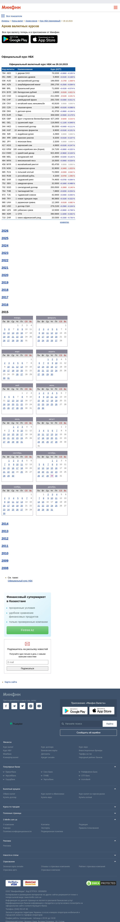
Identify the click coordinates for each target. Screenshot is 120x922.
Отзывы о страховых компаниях (55, 866)
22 (17, 337)
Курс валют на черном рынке (92, 794)
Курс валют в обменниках (52, 794)
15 (17, 333)
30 (22, 340)
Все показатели (14, 16)
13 (8, 333)
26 (4, 340)
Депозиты (45, 754)
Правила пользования (89, 828)
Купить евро (46, 797)
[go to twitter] (22, 706)
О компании (8, 824)
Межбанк (7, 754)
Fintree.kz (27, 630)
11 (47, 333)
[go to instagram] (31, 706)
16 (22, 333)
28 (13, 340)
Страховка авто (10, 870)
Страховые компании (50, 870)
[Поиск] (110, 724)
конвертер (64, 222)
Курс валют (8, 747)
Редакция (83, 824)
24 (43, 340)
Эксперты (45, 828)
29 (17, 340)
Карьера (6, 828)
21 (13, 337)
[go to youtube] (39, 706)
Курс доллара (47, 747)
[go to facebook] (6, 706)
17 (43, 337)
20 (8, 337)
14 (13, 333)
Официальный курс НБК (20, 581)
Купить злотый (85, 797)
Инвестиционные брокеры (90, 750)
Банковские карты (49, 750)
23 (22, 337)
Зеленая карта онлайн (13, 866)
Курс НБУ (7, 750)
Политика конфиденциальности (17, 831)
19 (4, 337)
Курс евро (83, 747)
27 (8, 340)
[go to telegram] (14, 706)
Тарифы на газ (85, 754)
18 (47, 337)
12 (4, 333)
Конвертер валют (10, 757)
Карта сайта (11, 682)
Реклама (7, 846)
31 (8, 378)
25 (47, 340)
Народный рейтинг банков (90, 757)
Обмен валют (9, 794)
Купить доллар (9, 797)
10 (43, 333)
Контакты (45, 824)
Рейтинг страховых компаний (92, 866)
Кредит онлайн (48, 757)
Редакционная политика (52, 831)
